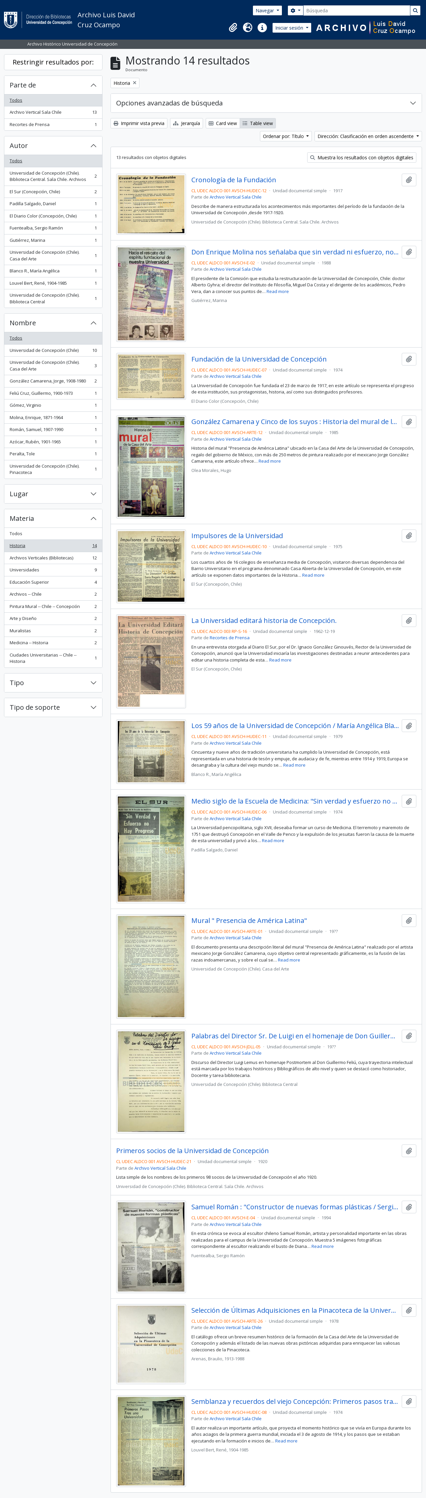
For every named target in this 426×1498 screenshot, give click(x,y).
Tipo (17, 682)
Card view (223, 123)
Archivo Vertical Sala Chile (53, 113)
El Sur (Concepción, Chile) (53, 193)
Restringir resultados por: (53, 62)
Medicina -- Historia (53, 644)
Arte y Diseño (53, 619)
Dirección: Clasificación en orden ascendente (366, 136)
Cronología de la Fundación (233, 180)
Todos (16, 100)
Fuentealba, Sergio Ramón (53, 229)
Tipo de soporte (35, 707)
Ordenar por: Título (284, 136)
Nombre (23, 322)
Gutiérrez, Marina (53, 241)
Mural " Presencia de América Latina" (249, 921)
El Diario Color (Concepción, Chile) (53, 217)
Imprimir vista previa (138, 123)
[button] (233, 27)
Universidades (53, 571)
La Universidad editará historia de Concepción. (264, 621)
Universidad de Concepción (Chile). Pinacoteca (53, 469)
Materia (22, 518)
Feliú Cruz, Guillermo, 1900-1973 (53, 394)
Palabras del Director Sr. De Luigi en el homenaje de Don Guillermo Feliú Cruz (295, 1036)
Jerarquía (186, 123)
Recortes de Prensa (53, 125)
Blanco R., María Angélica (53, 272)
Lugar (19, 493)
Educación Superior (53, 583)
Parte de (23, 84)
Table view (258, 123)
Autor (19, 145)
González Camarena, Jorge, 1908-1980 (53, 382)
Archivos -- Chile (53, 595)
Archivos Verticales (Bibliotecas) (53, 559)
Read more (278, 291)
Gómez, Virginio (53, 406)
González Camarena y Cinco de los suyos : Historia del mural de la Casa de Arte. (295, 422)
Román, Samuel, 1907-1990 (53, 430)
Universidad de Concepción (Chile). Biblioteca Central (53, 298)
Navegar (265, 10)
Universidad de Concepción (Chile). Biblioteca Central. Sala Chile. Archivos (53, 176)
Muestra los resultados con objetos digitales (361, 157)
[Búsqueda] (356, 10)
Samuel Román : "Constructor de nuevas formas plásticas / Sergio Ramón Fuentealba (295, 1207)
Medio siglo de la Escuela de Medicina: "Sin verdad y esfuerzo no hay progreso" (295, 801)
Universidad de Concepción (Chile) (53, 351)
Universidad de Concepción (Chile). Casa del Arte (53, 255)
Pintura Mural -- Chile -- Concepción (53, 607)
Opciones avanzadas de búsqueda (169, 102)
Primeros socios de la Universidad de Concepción (192, 1151)
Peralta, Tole (53, 455)
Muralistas (53, 632)
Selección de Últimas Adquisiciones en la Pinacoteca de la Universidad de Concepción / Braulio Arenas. (295, 1310)
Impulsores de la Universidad (237, 536)
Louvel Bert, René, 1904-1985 (53, 284)
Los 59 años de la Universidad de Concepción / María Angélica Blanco (295, 726)
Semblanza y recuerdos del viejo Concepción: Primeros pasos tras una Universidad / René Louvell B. (295, 1402)
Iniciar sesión (290, 28)
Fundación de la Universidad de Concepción (259, 359)
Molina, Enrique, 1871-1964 (53, 418)
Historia (53, 546)
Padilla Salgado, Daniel (53, 205)
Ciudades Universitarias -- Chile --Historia (53, 658)
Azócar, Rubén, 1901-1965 (53, 443)
